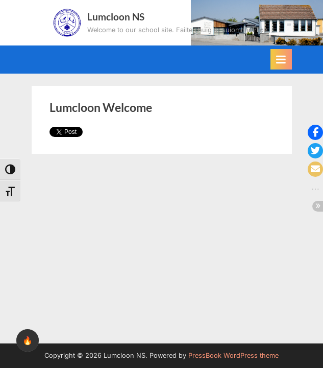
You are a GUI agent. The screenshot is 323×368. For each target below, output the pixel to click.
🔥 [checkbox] (27, 340)
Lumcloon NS (115, 16)
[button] (315, 132)
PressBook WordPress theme (233, 355)
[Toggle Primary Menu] (281, 59)
